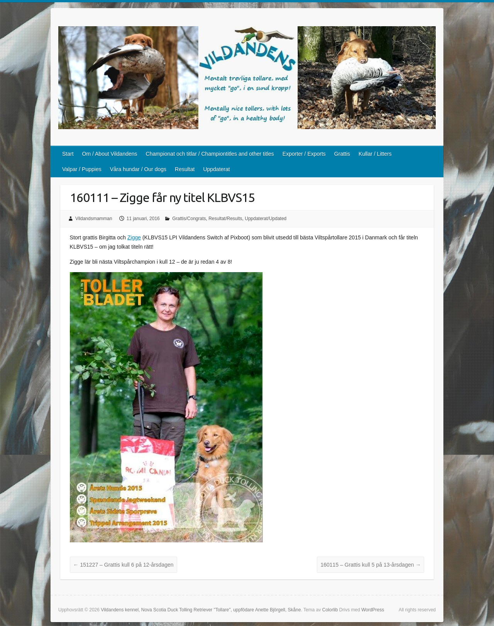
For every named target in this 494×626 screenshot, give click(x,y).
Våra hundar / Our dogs (138, 169)
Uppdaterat (216, 169)
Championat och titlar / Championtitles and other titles (210, 154)
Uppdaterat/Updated (265, 218)
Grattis (342, 154)
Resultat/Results (225, 218)
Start (68, 154)
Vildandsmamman (93, 218)
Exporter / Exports (304, 154)
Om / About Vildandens (109, 154)
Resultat (185, 169)
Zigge (134, 237)
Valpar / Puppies (82, 169)
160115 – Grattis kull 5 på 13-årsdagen (370, 565)
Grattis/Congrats (189, 218)
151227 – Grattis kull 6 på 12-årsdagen (123, 565)
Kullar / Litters (375, 154)
